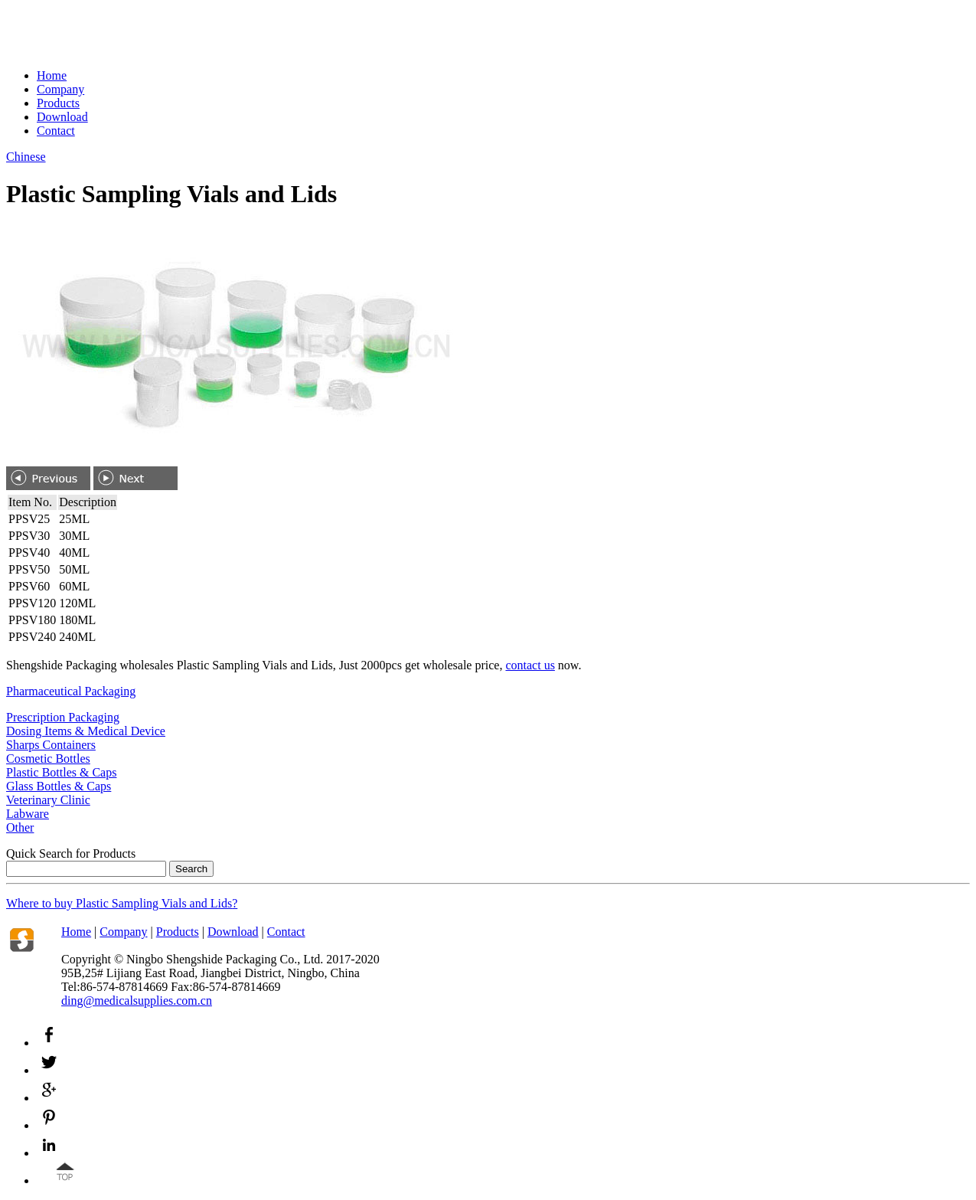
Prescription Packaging (62, 717)
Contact (56, 130)
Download (62, 116)
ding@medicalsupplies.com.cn (136, 1000)
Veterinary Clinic (48, 799)
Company (60, 89)
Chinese (26, 156)
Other (20, 827)
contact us (529, 665)
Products (58, 103)
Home (52, 75)
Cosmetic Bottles (48, 758)
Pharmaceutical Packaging (70, 691)
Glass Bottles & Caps (58, 786)
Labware (27, 813)
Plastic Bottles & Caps (61, 772)
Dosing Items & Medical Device (85, 730)
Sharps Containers (51, 744)
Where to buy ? (121, 903)
